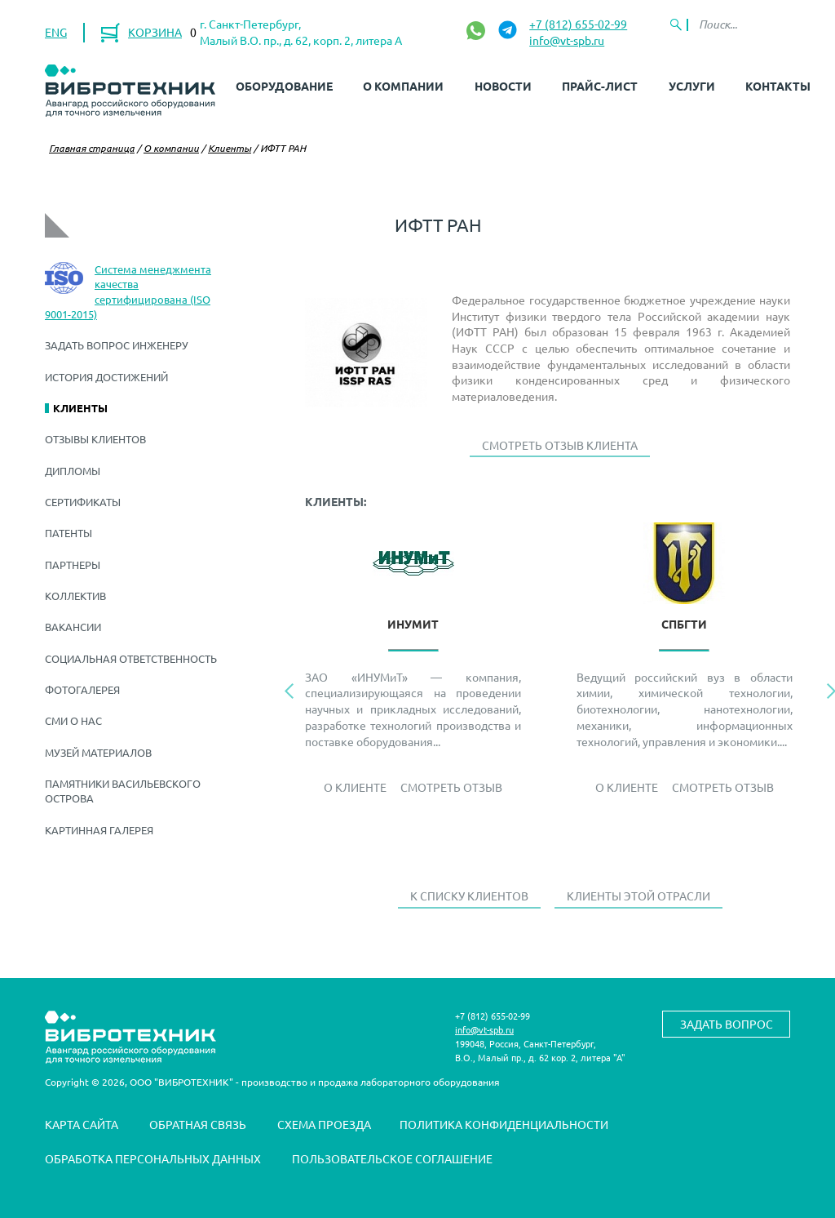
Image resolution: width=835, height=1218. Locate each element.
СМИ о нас (73, 720)
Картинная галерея (99, 830)
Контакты (778, 85)
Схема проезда (324, 1124)
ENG (56, 31)
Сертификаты (83, 502)
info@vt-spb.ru (566, 40)
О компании (403, 85)
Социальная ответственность (131, 658)
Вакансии (73, 626)
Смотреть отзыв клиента (560, 445)
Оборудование (284, 85)
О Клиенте (355, 787)
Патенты (68, 533)
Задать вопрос (726, 1023)
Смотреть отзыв (451, 787)
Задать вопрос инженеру (116, 345)
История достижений (106, 377)
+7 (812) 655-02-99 (578, 23)
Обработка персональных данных (153, 1158)
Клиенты (229, 147)
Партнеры (72, 564)
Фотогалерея (82, 689)
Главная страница (92, 147)
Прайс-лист (600, 85)
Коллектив (75, 595)
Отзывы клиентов (95, 439)
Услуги (692, 85)
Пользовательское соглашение (392, 1158)
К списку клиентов (469, 895)
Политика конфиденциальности (504, 1124)
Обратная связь (197, 1124)
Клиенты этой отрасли (638, 895)
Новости (503, 85)
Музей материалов (98, 752)
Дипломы (72, 471)
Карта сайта (81, 1124)
